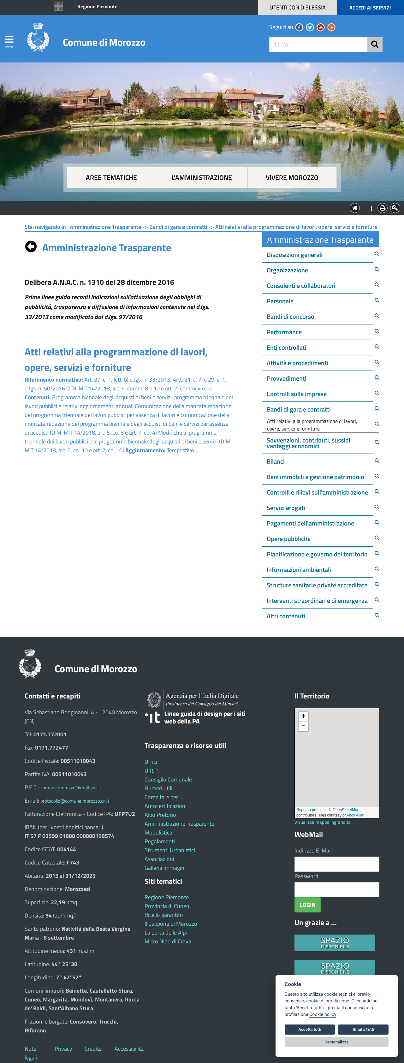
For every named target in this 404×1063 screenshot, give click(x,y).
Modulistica (158, 832)
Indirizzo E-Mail (313, 850)
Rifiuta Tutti (363, 1029)
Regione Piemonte (97, 6)
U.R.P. (152, 770)
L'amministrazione (201, 177)
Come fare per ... (164, 797)
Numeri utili (158, 788)
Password (306, 876)
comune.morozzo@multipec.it (70, 787)
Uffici (151, 761)
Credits (93, 1048)
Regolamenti (160, 841)
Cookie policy (322, 1014)
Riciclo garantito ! (165, 915)
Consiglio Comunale (168, 779)
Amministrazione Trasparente (179, 823)
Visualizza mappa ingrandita (322, 822)
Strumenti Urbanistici (170, 850)
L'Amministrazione (197, 207)
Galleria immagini (165, 868)
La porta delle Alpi (166, 932)
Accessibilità (129, 1048)
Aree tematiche (111, 177)
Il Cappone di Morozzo (171, 923)
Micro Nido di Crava (168, 941)
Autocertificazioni (166, 806)
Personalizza (337, 1042)
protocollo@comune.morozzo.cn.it (74, 801)
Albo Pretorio (160, 815)
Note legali (31, 1053)
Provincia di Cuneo (167, 906)
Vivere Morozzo (292, 177)
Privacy (63, 1048)
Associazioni (159, 859)
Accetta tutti (309, 1029)
